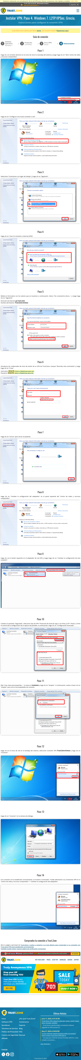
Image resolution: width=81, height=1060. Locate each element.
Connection (42, 949)
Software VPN (7, 1022)
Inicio (4, 1019)
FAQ (20, 1032)
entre (39, 31)
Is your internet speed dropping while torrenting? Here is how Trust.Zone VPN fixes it (59, 1034)
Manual (22, 1035)
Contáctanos (24, 1022)
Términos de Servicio (10, 1028)
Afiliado (5, 1038)
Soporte (22, 1025)
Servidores (6, 1025)
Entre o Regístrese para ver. (24, 371)
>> (32, 5)
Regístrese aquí (62, 31)
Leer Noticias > (46, 1044)
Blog (20, 1028)
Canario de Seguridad (10, 1035)
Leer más (74, 1)
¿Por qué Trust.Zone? (27, 1019)
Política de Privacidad (10, 1032)
